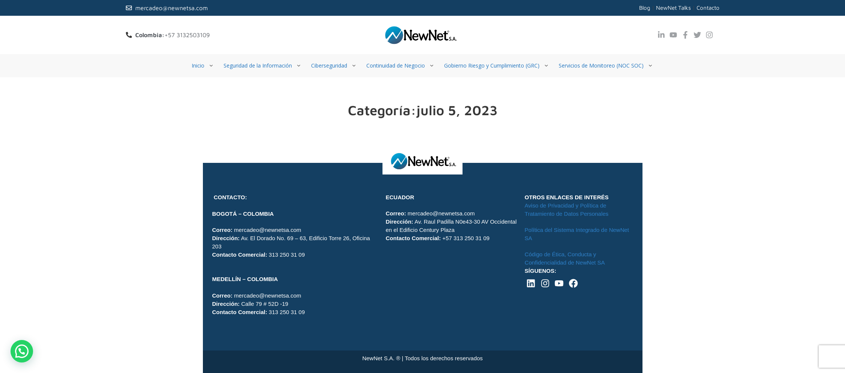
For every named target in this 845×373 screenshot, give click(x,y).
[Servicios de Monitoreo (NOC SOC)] (606, 66)
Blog (644, 8)
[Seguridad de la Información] (263, 66)
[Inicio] (203, 66)
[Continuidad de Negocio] (401, 66)
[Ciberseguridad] (334, 66)
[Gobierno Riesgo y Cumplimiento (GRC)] (496, 66)
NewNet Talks (673, 8)
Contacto (708, 8)
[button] (22, 351)
